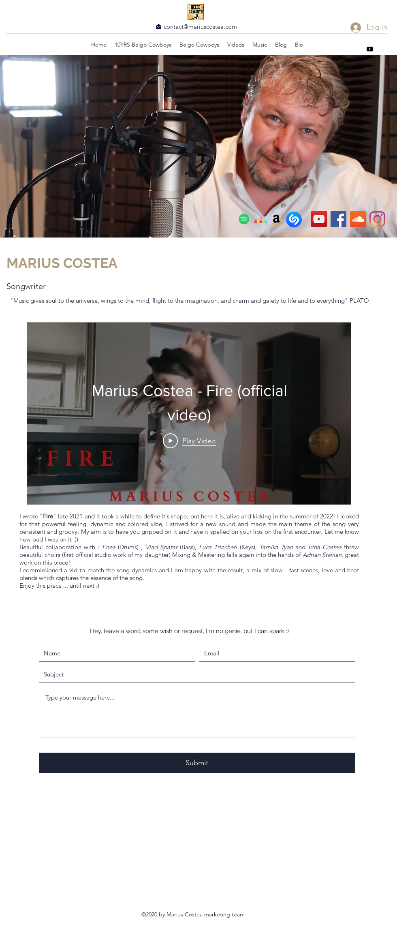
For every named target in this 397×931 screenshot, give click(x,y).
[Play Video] (189, 440)
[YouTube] (370, 49)
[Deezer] (261, 219)
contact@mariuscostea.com (200, 26)
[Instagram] (377, 219)
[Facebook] (338, 219)
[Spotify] (244, 219)
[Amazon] (276, 219)
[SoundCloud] (358, 219)
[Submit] (197, 763)
